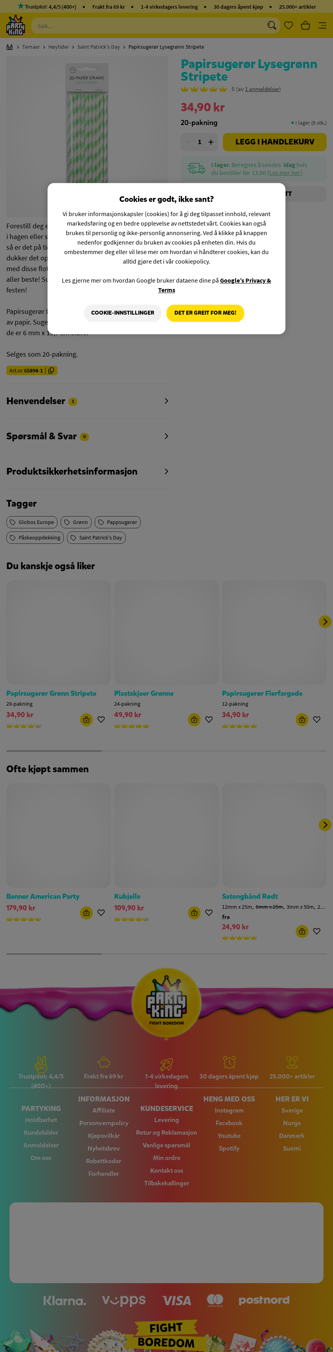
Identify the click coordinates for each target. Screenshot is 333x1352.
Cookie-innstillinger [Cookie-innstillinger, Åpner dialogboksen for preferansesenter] (122, 313)
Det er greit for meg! (205, 313)
